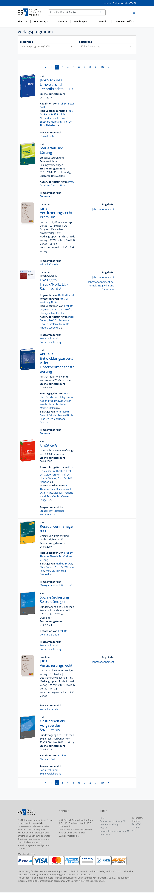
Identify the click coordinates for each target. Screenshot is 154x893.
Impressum (105, 834)
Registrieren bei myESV (123, 3)
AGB (102, 827)
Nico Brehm (46, 567)
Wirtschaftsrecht (49, 264)
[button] (23, 22)
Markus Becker (64, 563)
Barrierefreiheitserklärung (113, 831)
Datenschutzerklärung (111, 821)
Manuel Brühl (65, 415)
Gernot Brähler (48, 415)
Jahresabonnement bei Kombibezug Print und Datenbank (101, 285)
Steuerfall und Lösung (51, 150)
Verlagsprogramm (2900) (48, 46)
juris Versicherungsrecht (56, 663)
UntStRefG (48, 445)
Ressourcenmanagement (56, 528)
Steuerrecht (46, 196)
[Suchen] (73, 12)
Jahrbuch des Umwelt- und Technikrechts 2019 (56, 84)
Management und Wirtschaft (56, 585)
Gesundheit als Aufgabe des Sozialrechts (52, 725)
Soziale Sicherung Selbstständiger (54, 599)
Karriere (62, 21)
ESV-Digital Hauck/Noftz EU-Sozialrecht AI (54, 284)
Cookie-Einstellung (109, 824)
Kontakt (103, 21)
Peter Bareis (62, 411)
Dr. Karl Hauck (66, 295)
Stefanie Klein (57, 324)
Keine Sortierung (107, 46)
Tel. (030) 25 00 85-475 (136, 827)
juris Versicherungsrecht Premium (56, 212)
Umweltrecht (47, 136)
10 (102, 67)
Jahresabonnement (103, 209)
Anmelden (106, 3)
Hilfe (102, 817)
